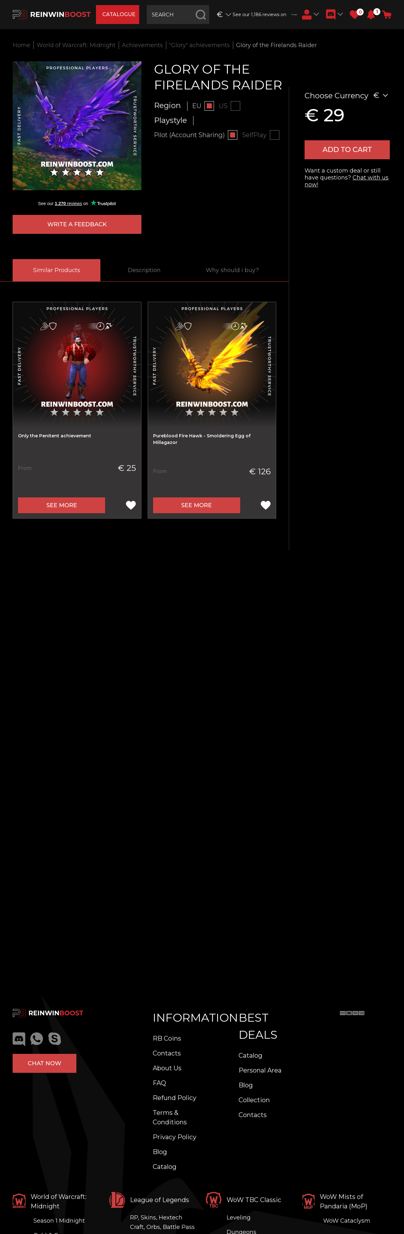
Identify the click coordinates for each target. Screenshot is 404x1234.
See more (61, 505)
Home (21, 45)
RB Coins (167, 1038)
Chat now (44, 1063)
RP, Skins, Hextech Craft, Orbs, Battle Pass (162, 1222)
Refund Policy (174, 1098)
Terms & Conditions (170, 1117)
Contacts (167, 1053)
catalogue (118, 14)
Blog (160, 1152)
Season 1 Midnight (59, 1220)
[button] (371, 14)
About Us (167, 1068)
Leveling (239, 1217)
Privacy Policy (174, 1137)
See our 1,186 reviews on (265, 14)
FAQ (159, 1083)
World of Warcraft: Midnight (76, 45)
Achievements (142, 45)
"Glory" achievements (199, 45)
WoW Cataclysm (346, 1220)
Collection (254, 1100)
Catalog (164, 1166)
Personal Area (260, 1070)
